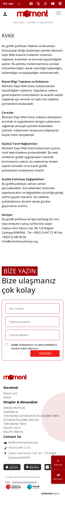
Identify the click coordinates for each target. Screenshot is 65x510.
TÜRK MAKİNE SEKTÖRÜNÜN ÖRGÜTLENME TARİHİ (31, 416)
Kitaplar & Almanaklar (20, 402)
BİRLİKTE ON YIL (12, 427)
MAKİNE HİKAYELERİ (14, 408)
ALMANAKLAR (10, 412)
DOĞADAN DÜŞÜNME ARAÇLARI (20, 420)
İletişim (7, 397)
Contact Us (12, 437)
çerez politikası (46, 344)
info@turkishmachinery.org (22, 442)
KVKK (7, 482)
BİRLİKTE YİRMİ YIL (13, 431)
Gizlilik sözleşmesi (21, 344)
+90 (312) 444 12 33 (19, 447)
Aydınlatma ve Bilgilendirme (24, 482)
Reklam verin (10, 393)
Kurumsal (10, 387)
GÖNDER (45, 353)
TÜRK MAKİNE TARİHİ (14, 423)
